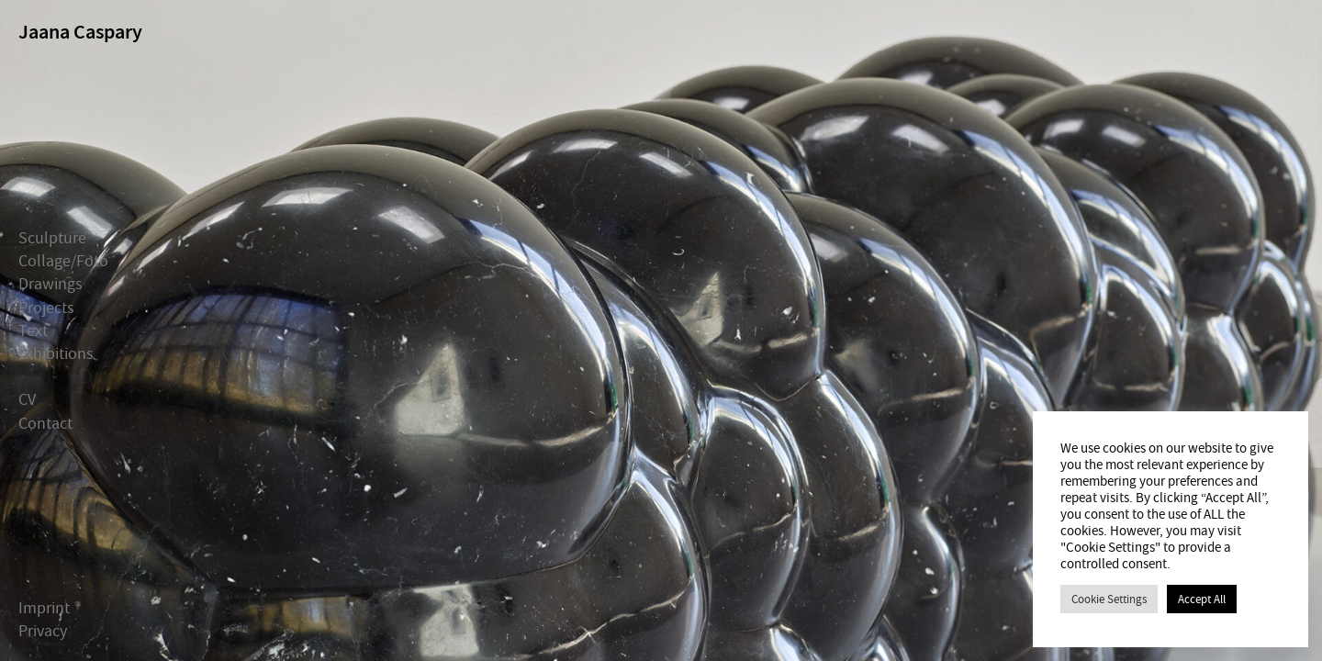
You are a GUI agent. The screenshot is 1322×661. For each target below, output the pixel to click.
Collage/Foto (63, 261)
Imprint (44, 608)
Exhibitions (56, 353)
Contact (45, 422)
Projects (46, 307)
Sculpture (52, 238)
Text (33, 330)
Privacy (42, 631)
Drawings (50, 284)
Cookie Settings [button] (1109, 599)
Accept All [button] (1202, 599)
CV (27, 399)
